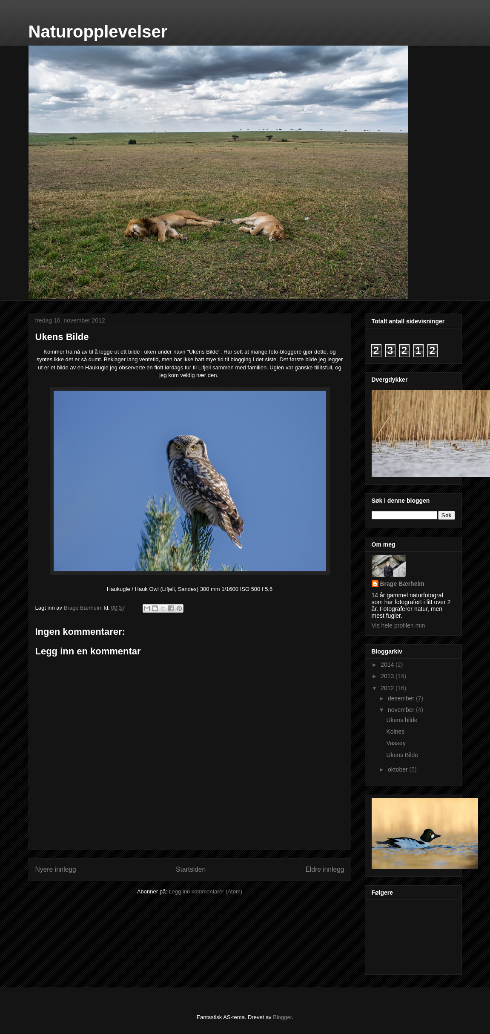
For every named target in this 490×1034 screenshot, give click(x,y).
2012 (388, 688)
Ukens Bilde (402, 755)
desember (402, 698)
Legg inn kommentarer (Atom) (205, 891)
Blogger (282, 1017)
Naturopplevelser (98, 31)
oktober (399, 769)
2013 (388, 676)
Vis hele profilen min (398, 625)
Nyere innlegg (55, 869)
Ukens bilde (401, 720)
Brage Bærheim (402, 583)
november (402, 709)
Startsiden (191, 869)
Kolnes (395, 731)
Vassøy (396, 743)
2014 (388, 664)
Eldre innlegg (324, 869)
